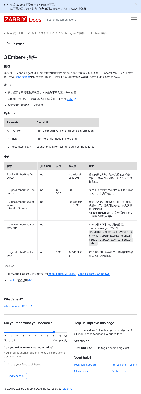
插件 (30, 280)
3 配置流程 (47, 33)
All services (81, 371)
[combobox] (86, 19)
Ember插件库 (22, 77)
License (67, 388)
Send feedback (15, 376)
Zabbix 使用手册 (14, 33)
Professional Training (124, 364)
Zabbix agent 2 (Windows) (94, 273)
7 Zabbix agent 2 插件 (71, 33)
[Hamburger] (134, 19)
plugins (12, 280)
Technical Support (85, 364)
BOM (70, 98)
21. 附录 (32, 33)
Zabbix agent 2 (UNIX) (62, 273)
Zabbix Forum (119, 371)
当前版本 (55, 8)
